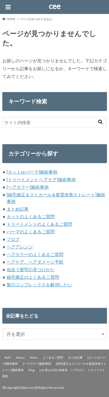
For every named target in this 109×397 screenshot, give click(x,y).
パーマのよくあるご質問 (31, 231)
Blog (31, 370)
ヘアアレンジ (20, 246)
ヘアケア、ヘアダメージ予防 (35, 261)
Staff (7, 357)
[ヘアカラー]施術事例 (28, 187)
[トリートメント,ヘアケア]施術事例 (41, 179)
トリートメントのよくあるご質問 (39, 224)
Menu (34, 357)
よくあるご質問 (53, 357)
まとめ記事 (17, 208)
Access (20, 357)
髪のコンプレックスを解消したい (39, 284)
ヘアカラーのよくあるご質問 (35, 254)
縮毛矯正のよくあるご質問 (33, 277)
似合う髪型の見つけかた (31, 269)
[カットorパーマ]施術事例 (32, 171)
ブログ (13, 239)
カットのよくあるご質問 (31, 216)
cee (54, 6)
